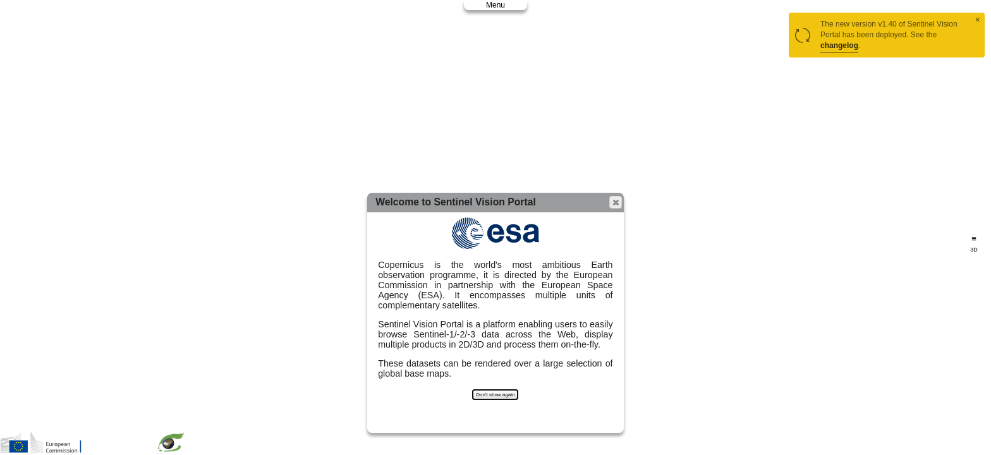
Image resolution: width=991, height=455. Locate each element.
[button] (615, 202)
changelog (839, 45)
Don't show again (495, 394)
